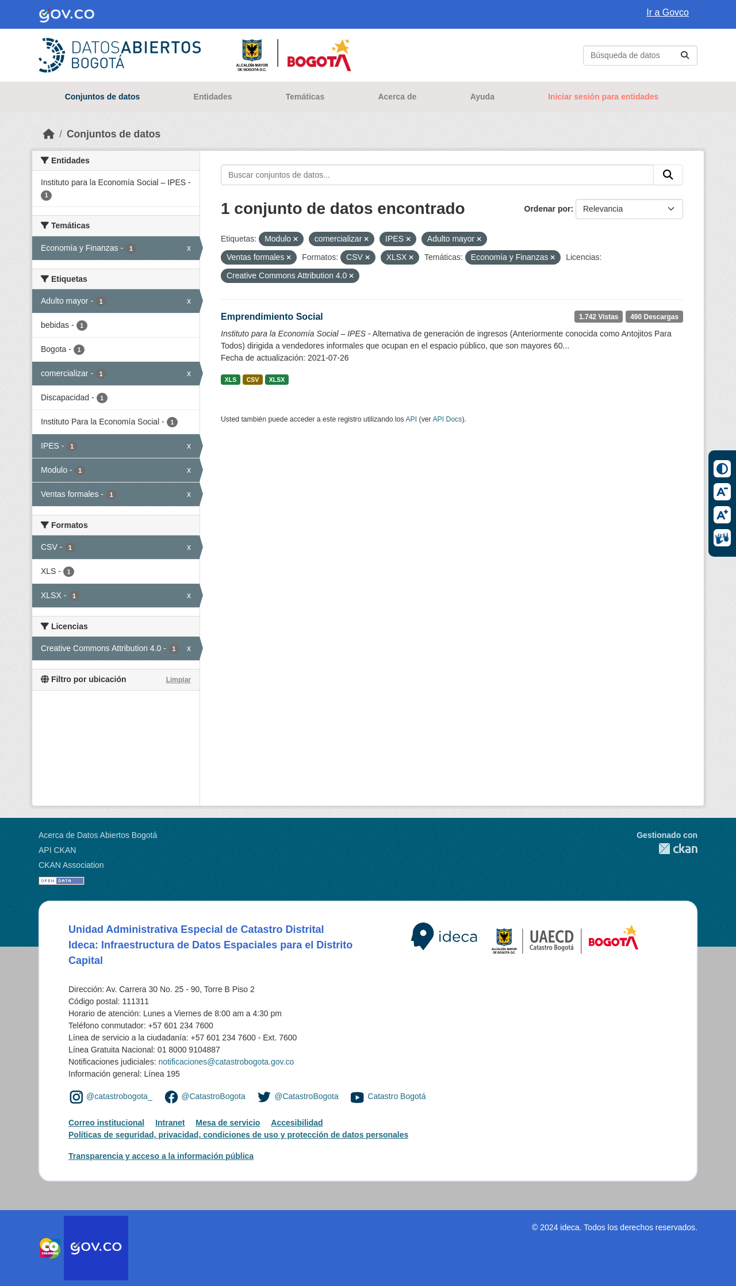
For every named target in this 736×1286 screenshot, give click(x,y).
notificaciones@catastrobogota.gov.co (226, 1061)
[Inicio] (49, 134)
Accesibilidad (297, 1122)
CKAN (667, 849)
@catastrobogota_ (119, 1096)
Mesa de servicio (227, 1122)
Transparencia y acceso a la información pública (161, 1156)
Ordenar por (547, 208)
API (411, 419)
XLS (230, 379)
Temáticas (305, 96)
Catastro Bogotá (396, 1096)
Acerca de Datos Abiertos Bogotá (98, 835)
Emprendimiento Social (272, 317)
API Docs (447, 419)
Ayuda (482, 96)
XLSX (277, 379)
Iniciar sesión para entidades (603, 96)
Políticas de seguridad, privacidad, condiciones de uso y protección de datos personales (238, 1134)
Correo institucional (106, 1122)
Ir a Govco (667, 12)
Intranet (170, 1122)
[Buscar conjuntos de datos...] (640, 55)
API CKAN (57, 850)
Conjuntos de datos (102, 96)
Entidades (213, 96)
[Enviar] (684, 55)
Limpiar (178, 680)
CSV (253, 379)
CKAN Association (71, 865)
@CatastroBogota (213, 1096)
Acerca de (397, 96)
